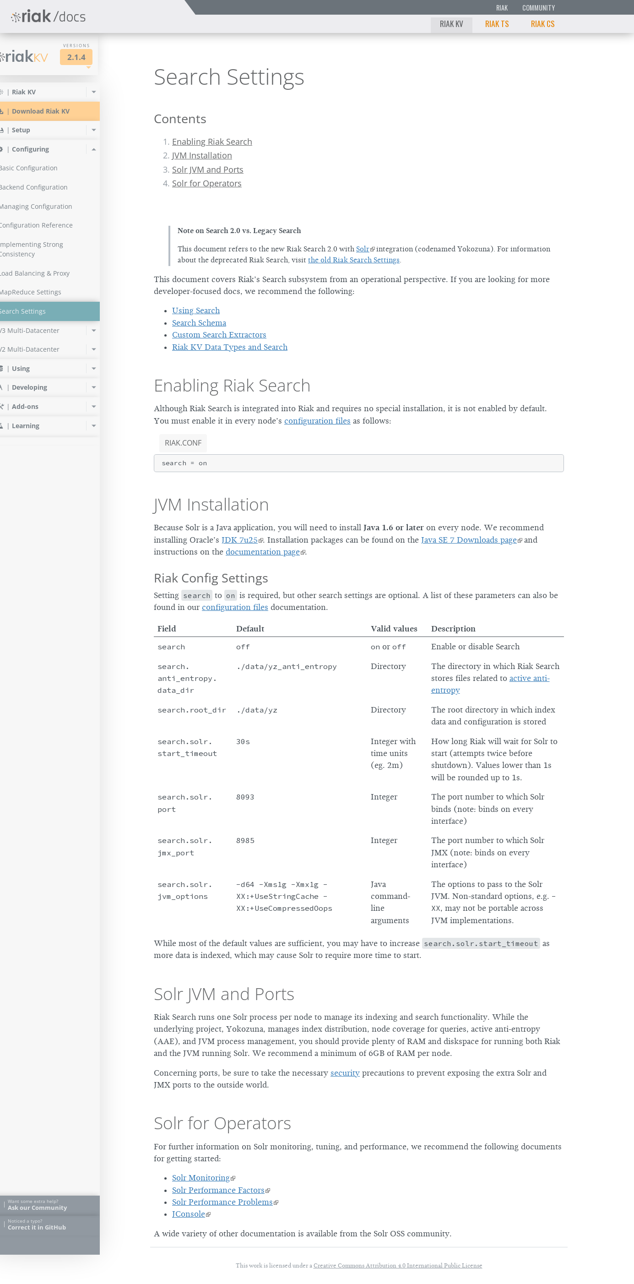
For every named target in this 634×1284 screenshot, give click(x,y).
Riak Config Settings (211, 577)
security (345, 1072)
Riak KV (451, 23)
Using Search (196, 310)
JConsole (188, 1214)
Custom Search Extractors (219, 334)
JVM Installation (202, 155)
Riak (502, 7)
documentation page (263, 551)
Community (538, 7)
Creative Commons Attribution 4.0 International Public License (398, 1265)
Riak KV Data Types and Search (229, 347)
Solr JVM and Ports (208, 169)
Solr (362, 249)
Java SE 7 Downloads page (469, 539)
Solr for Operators (207, 183)
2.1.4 (93, 57)
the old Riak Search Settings (354, 260)
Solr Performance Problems (222, 1202)
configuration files (317, 420)
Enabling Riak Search (212, 141)
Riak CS (543, 23)
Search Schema (199, 322)
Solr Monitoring (201, 1177)
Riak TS (497, 23)
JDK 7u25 (240, 539)
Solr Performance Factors (218, 1190)
